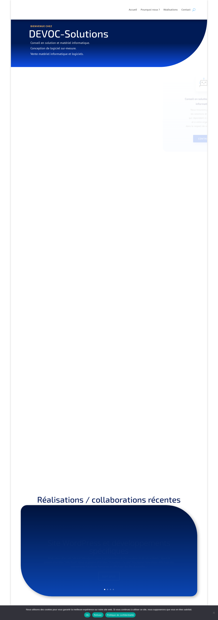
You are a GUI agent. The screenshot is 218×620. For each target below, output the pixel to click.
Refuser (98, 615)
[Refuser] (213, 612)
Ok (87, 615)
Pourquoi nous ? (150, 10)
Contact (186, 10)
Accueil (133, 10)
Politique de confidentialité (120, 615)
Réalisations (171, 10)
